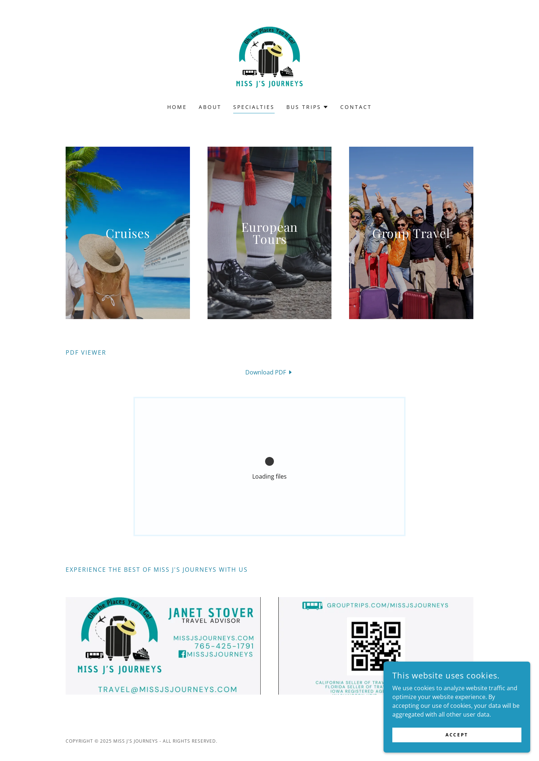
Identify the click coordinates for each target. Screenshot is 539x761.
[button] (307, 107)
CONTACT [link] (356, 106)
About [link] (210, 106)
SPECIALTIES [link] (254, 106)
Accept (456, 735)
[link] (269, 56)
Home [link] (177, 106)
